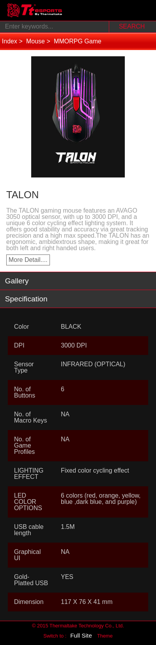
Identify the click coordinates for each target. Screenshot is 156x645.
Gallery (17, 281)
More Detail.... (28, 259)
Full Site (81, 635)
